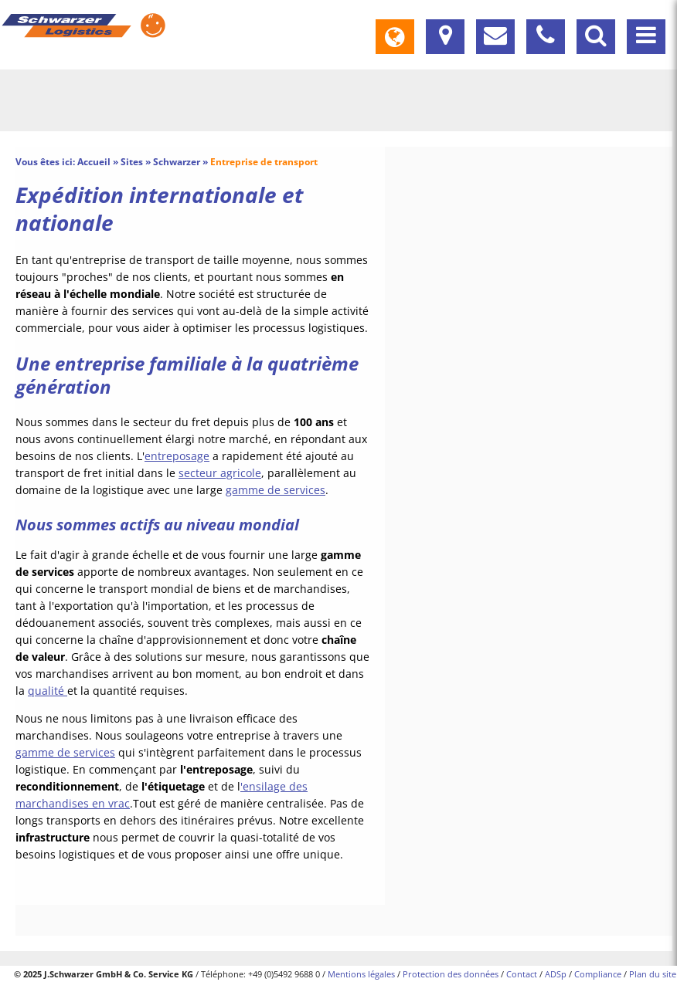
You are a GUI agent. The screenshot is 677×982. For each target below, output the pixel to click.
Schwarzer (176, 161)
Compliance (597, 974)
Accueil (94, 161)
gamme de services (275, 490)
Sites (132, 161)
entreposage (177, 456)
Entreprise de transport (264, 161)
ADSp (555, 974)
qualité (47, 690)
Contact (521, 974)
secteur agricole (220, 473)
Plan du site (652, 974)
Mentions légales (361, 974)
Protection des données (450, 974)
